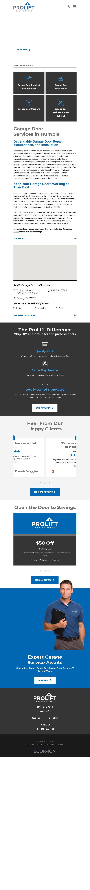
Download (55, 560)
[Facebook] (37, 729)
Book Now (24, 49)
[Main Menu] (74, 6)
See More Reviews (45, 492)
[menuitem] (30, 744)
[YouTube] (42, 729)
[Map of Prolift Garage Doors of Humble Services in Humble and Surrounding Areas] (44, 262)
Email (44, 560)
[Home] (23, 7)
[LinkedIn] (47, 729)
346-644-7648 (59, 290)
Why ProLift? (45, 408)
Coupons (36, 718)
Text (35, 560)
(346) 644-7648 (45, 707)
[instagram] (52, 729)
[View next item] (49, 483)
